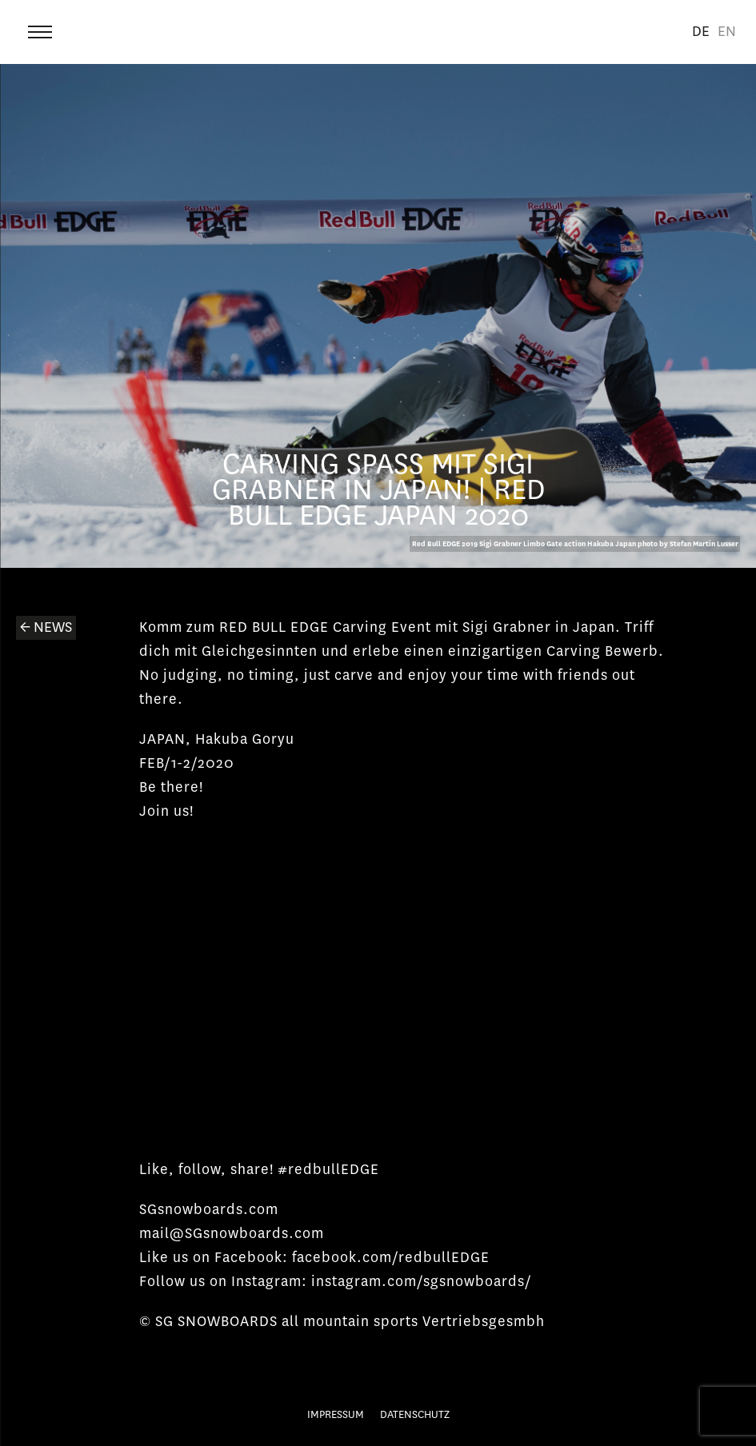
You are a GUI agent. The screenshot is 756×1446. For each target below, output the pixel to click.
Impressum (335, 1414)
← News (46, 627)
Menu (42, 27)
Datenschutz (415, 1414)
